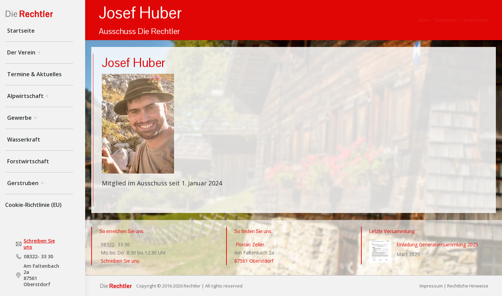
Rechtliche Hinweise (467, 286)
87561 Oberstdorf (253, 261)
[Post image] (380, 252)
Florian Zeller (249, 244)
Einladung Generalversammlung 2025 (437, 244)
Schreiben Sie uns (39, 244)
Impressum (431, 286)
